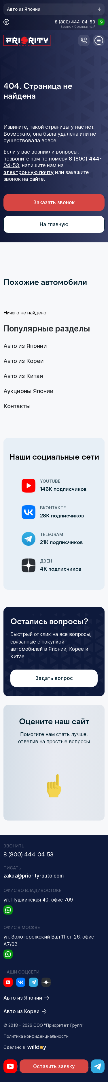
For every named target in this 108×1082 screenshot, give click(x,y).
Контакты (17, 406)
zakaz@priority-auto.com (33, 876)
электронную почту (28, 172)
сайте (36, 179)
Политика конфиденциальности (36, 1036)
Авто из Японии (54, 9)
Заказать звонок (54, 202)
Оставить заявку (54, 1066)
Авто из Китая (23, 376)
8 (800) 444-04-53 (75, 22)
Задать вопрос (54, 678)
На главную (54, 224)
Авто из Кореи (23, 361)
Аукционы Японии (28, 391)
